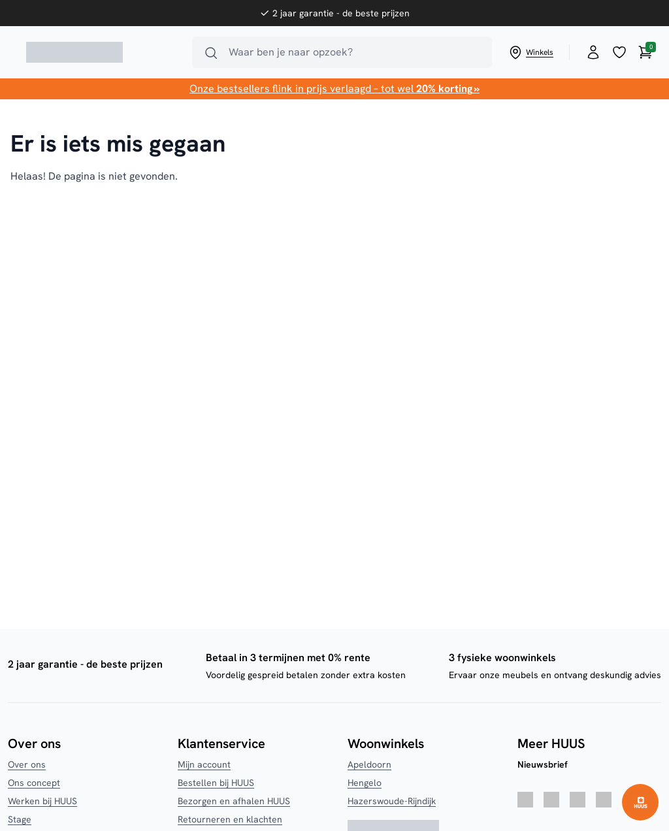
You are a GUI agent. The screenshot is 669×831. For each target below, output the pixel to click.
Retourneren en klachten (230, 819)
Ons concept (34, 783)
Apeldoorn (369, 764)
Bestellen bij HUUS (216, 783)
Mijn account (204, 764)
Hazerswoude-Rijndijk (392, 801)
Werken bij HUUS (42, 801)
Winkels (530, 52)
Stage (19, 819)
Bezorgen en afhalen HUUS (234, 801)
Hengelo (365, 783)
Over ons (27, 764)
